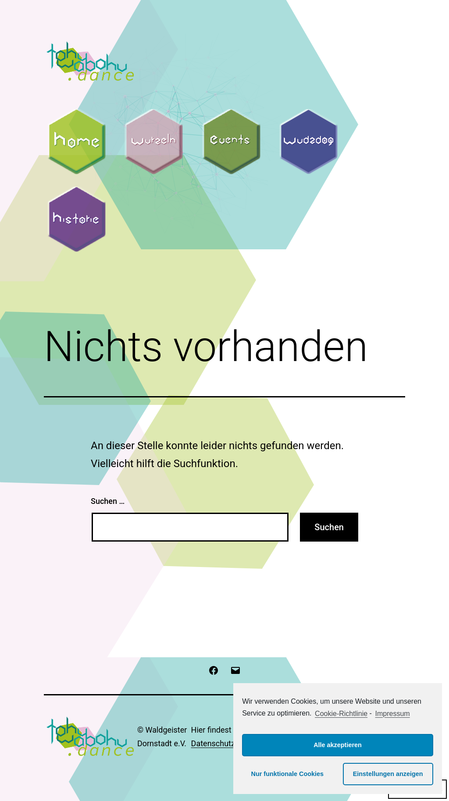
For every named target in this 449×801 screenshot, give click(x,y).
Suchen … (108, 501)
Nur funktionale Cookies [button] (287, 773)
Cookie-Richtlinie (341, 713)
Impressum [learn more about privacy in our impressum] (392, 713)
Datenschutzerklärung (229, 743)
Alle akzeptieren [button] (338, 744)
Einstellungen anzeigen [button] (388, 773)
